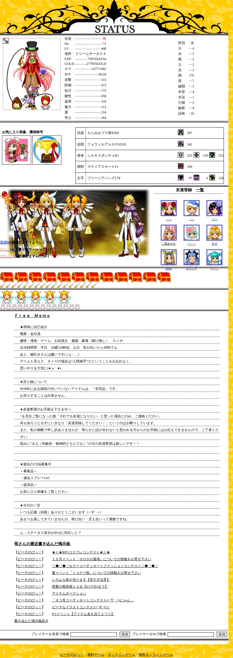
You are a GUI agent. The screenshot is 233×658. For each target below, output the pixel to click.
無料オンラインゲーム (156, 655)
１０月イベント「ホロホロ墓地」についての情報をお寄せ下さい (101, 559)
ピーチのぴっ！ (30, 552)
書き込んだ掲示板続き (31, 621)
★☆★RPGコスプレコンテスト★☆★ (81, 552)
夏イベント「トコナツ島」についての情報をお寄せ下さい (96, 573)
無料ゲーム (96, 655)
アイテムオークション (69, 593)
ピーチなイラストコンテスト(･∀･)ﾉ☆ (81, 607)
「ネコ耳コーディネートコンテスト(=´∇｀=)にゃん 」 (93, 600)
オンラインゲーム (121, 655)
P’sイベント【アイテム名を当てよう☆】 (83, 614)
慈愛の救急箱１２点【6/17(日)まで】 (80, 587)
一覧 (200, 190)
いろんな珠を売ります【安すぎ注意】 (81, 580)
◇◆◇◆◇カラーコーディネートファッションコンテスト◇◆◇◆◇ (105, 566)
